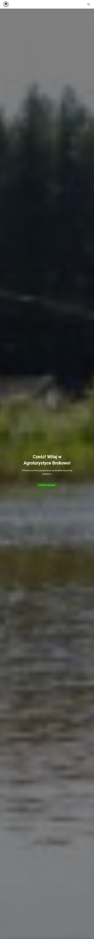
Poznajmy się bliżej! (47, 485)
